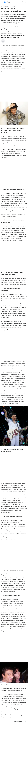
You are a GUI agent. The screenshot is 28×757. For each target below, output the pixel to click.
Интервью (13, 6)
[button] (14, 114)
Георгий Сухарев (11, 41)
